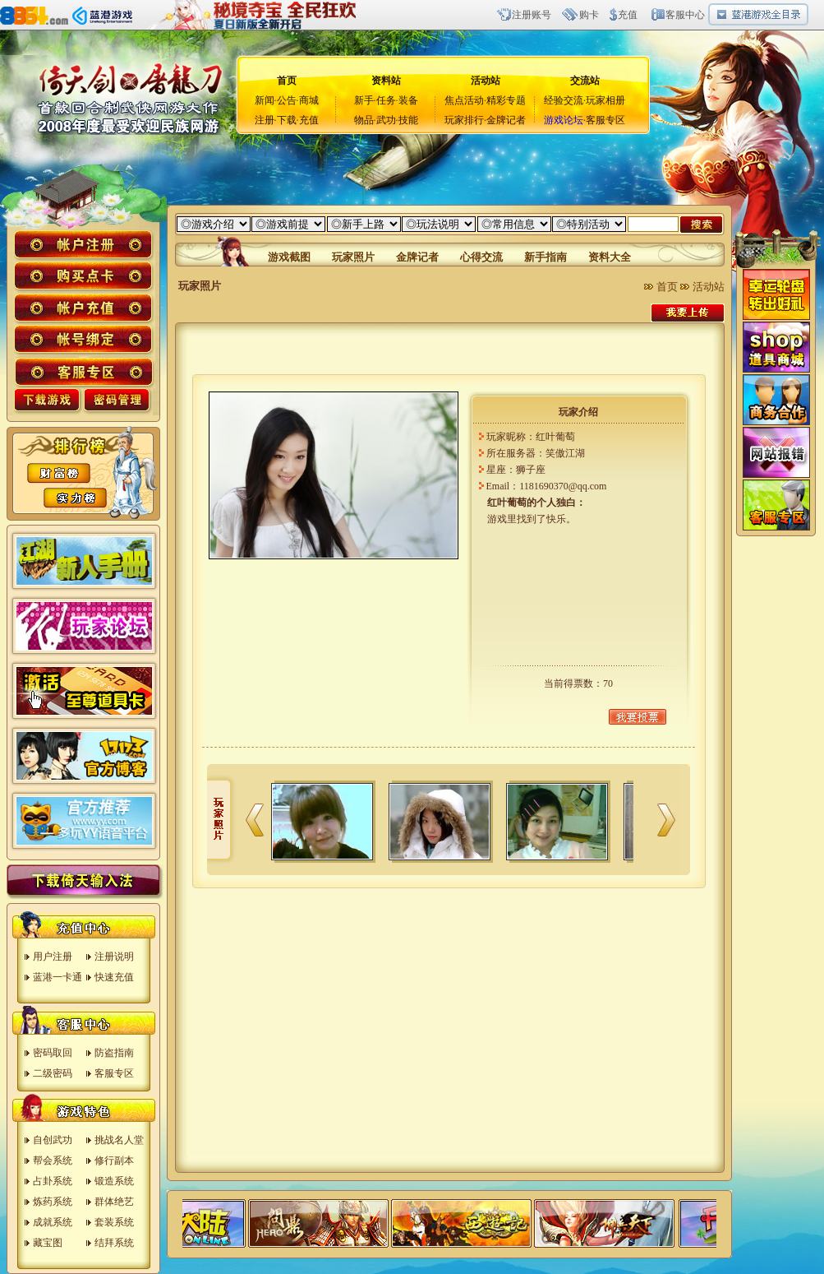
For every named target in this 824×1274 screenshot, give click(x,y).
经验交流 (563, 100)
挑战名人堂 (119, 1140)
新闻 (264, 100)
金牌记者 (506, 120)
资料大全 (609, 257)
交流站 (585, 80)
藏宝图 (47, 1243)
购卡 (589, 15)
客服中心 (685, 15)
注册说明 (114, 956)
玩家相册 (605, 100)
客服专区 (605, 120)
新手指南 (545, 257)
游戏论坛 (563, 120)
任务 (386, 100)
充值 (628, 15)
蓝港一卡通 (57, 977)
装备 (408, 100)
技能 (408, 120)
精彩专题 (506, 100)
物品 (364, 120)
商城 (309, 100)
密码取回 (52, 1053)
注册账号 (531, 15)
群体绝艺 (114, 1201)
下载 (287, 120)
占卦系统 (52, 1181)
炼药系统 (52, 1201)
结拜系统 (114, 1243)
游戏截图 (289, 257)
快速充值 (114, 977)
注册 (264, 120)
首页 (667, 286)
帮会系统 (52, 1160)
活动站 (485, 80)
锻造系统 (114, 1181)
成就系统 (52, 1222)
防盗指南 (114, 1053)
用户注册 (52, 956)
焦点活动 (464, 100)
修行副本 (114, 1160)
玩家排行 (464, 120)
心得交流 (481, 257)
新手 (364, 100)
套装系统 (114, 1222)
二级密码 (52, 1073)
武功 (386, 120)
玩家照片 (353, 257)
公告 (287, 100)
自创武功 (52, 1140)
